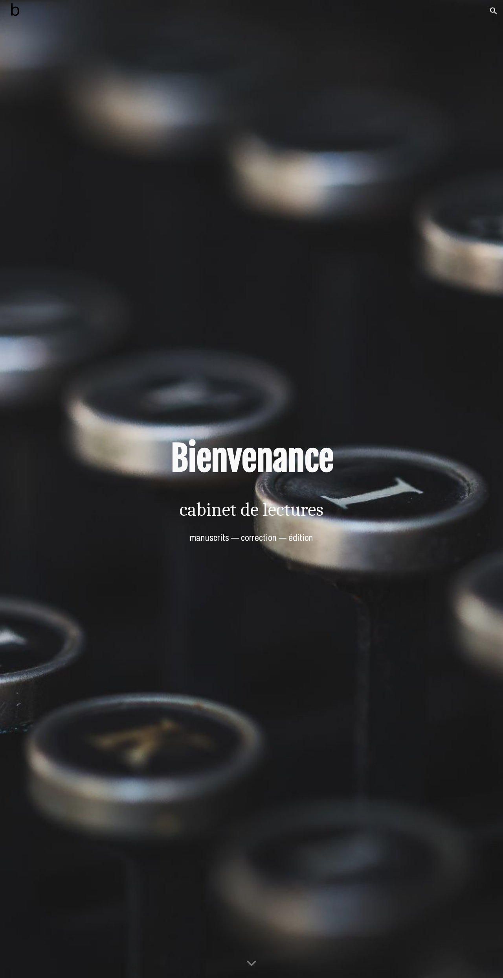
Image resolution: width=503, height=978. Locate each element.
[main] (251, 459)
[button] (493, 11)
